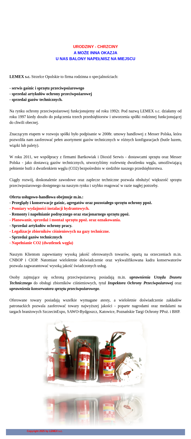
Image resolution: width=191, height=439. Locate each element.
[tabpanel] (95, 53)
